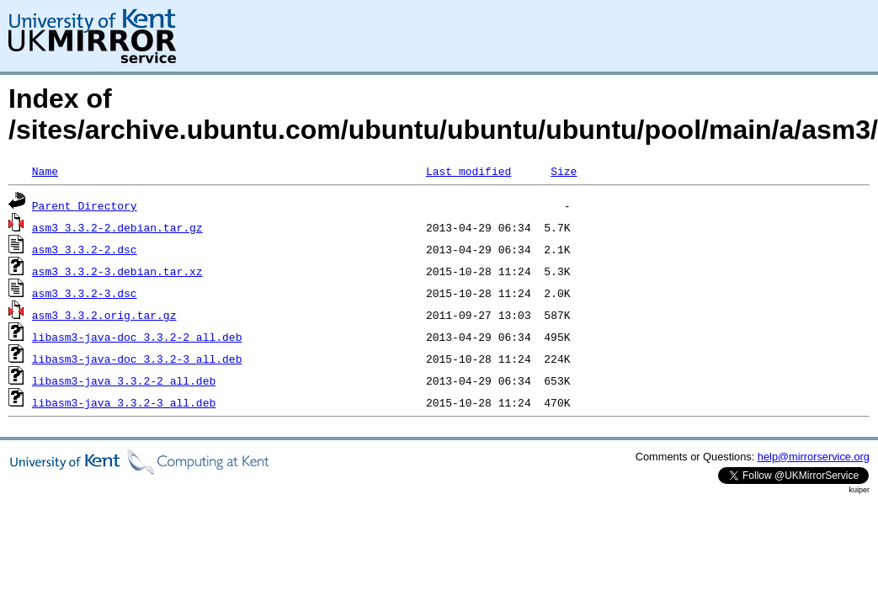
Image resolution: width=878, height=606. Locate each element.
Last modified (468, 170)
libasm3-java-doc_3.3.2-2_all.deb (137, 336)
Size (564, 170)
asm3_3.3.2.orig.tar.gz (104, 314)
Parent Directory (84, 205)
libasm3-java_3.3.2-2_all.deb (124, 380)
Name (45, 170)
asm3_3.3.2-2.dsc (84, 249)
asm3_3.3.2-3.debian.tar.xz (117, 271)
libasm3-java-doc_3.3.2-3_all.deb (137, 358)
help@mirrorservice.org (814, 456)
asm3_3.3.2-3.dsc (84, 292)
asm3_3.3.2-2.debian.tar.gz (117, 227)
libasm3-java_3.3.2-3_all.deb (124, 402)
